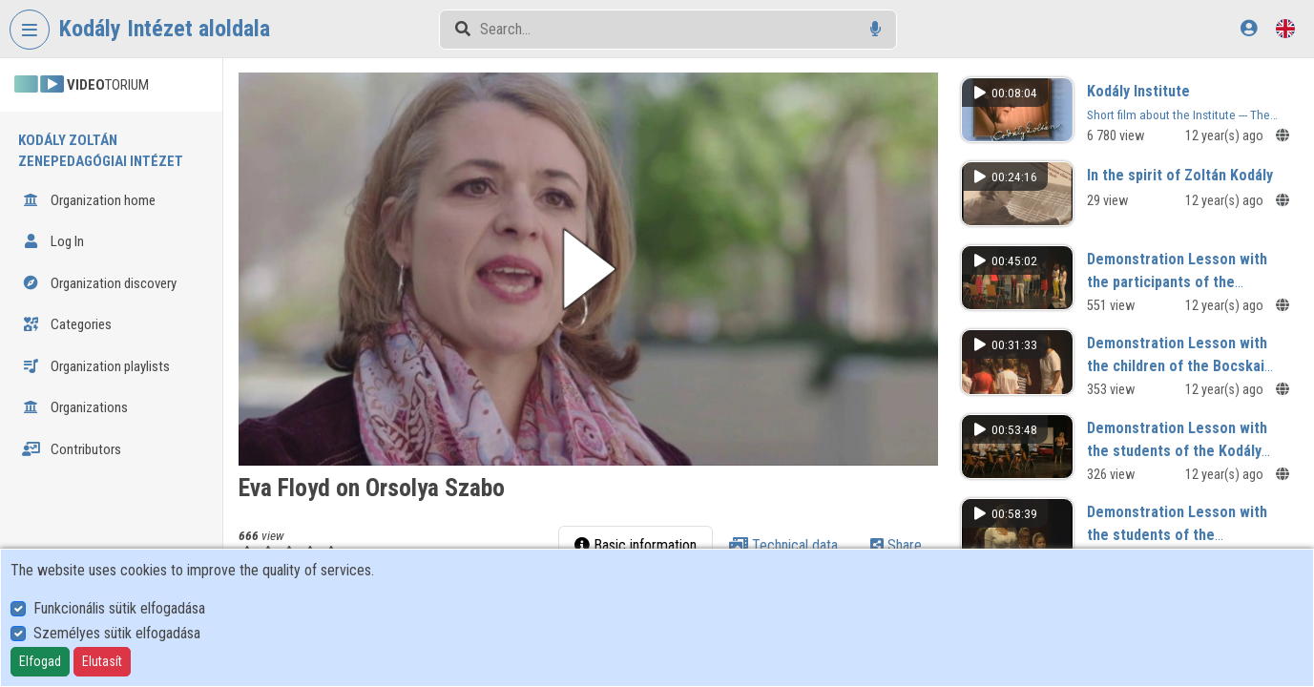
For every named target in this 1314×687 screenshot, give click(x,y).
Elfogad (40, 661)
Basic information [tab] (635, 545)
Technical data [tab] (783, 545)
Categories (67, 324)
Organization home (89, 200)
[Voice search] (875, 29)
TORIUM (81, 85)
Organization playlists (96, 366)
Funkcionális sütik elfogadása (119, 608)
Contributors (71, 449)
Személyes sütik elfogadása (116, 633)
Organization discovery (99, 283)
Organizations (75, 407)
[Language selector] (1285, 28)
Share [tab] (896, 545)
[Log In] (1249, 28)
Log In (53, 241)
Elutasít (102, 661)
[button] (588, 269)
